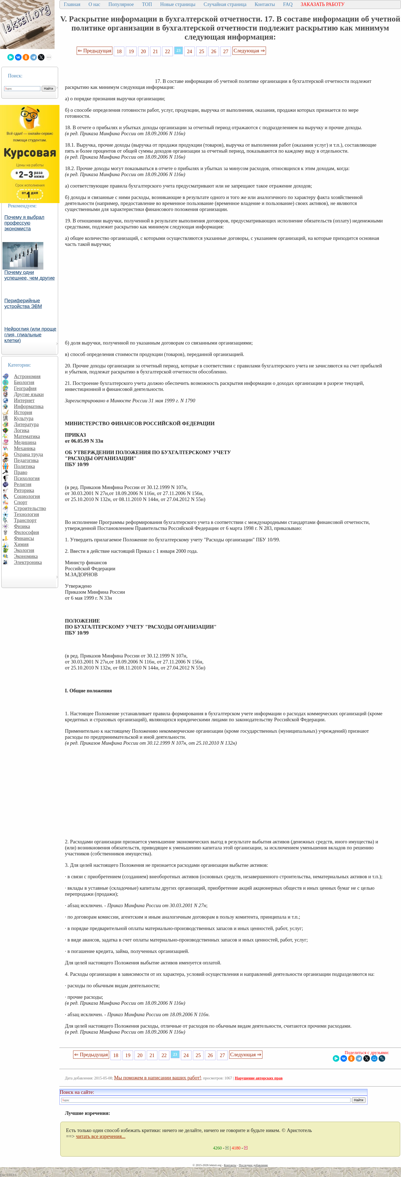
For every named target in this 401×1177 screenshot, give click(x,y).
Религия (22, 484)
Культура (24, 418)
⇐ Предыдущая (95, 50)
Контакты (265, 4)
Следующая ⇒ (249, 50)
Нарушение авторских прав (259, 1078)
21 (155, 51)
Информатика (29, 406)
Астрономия (27, 376)
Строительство (30, 508)
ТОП (147, 4)
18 (119, 51)
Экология (24, 550)
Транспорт (25, 520)
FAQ (288, 4)
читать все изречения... (100, 1136)
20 (143, 51)
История (23, 412)
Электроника (28, 562)
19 (131, 51)
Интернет (24, 400)
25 (201, 51)
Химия (21, 544)
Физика (22, 526)
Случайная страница (225, 4)
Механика (24, 448)
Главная (72, 4)
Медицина (25, 442)
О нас (94, 4)
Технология (26, 514)
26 (213, 51)
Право (20, 472)
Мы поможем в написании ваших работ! (157, 1078)
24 (189, 51)
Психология (27, 478)
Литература (26, 424)
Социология (27, 496)
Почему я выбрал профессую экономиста (24, 223)
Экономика (26, 556)
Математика (27, 436)
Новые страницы (177, 4)
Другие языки (29, 394)
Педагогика (26, 460)
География (25, 388)
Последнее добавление (253, 1165)
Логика (21, 430)
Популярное (121, 4)
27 (225, 51)
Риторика (24, 490)
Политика (24, 466)
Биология (24, 382)
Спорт (20, 502)
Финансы (24, 538)
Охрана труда (28, 454)
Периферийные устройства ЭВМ (23, 303)
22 (167, 51)
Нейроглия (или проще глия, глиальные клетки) (30, 334)
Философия (26, 532)
